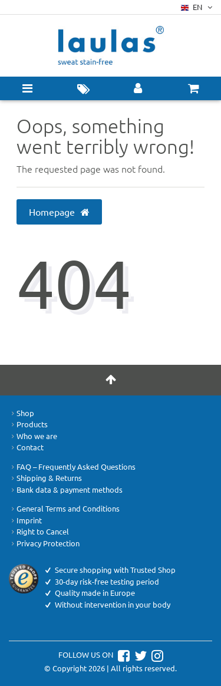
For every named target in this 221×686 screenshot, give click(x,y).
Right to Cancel (39, 531)
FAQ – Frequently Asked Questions (72, 467)
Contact (26, 447)
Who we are (33, 436)
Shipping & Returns (45, 478)
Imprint (25, 520)
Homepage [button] (59, 211)
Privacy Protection (44, 543)
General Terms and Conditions (64, 508)
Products (28, 424)
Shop (21, 413)
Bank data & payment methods (66, 490)
